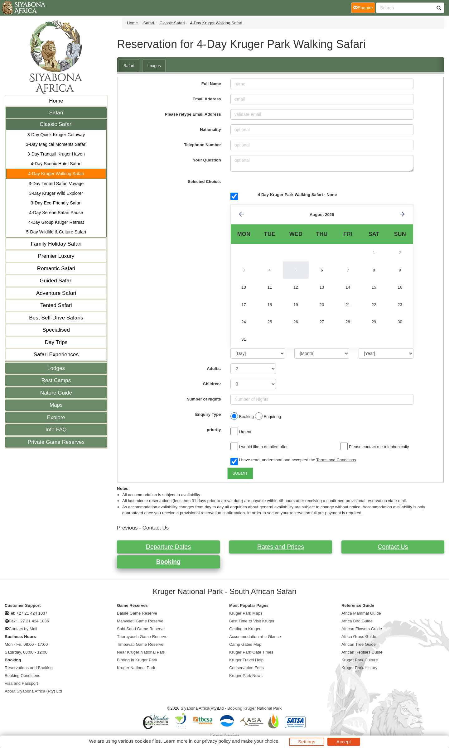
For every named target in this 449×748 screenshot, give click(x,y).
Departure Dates (168, 546)
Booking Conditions (22, 675)
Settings (306, 741)
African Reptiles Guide (362, 652)
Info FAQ (56, 430)
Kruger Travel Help (246, 660)
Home (56, 101)
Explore (56, 417)
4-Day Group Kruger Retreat (56, 222)
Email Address (207, 99)
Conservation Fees (246, 667)
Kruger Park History (359, 667)
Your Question (207, 160)
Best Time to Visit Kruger (251, 621)
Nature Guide (56, 393)
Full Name (211, 83)
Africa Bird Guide (357, 621)
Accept (343, 741)
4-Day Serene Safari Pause (56, 212)
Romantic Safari (56, 268)
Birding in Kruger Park (137, 660)
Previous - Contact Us (143, 528)
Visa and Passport (21, 683)
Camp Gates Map (245, 644)
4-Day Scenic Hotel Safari (56, 163)
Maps (56, 405)
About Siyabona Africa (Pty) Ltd (33, 691)
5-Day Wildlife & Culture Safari (56, 231)
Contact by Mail (23, 628)
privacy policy (216, 741)
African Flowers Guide (361, 628)
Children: (212, 383)
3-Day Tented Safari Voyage (56, 183)
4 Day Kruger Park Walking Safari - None (297, 194)
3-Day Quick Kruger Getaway (56, 134)
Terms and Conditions (336, 460)
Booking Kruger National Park (254, 708)
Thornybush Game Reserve (142, 636)
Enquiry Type (208, 414)
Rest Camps (56, 380)
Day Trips (56, 342)
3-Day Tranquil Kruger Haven (56, 153)
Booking (168, 561)
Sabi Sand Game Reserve (141, 628)
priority (214, 429)
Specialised (56, 330)
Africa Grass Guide (358, 636)
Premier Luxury (56, 256)
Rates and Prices (280, 546)
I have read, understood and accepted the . (293, 460)
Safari (56, 113)
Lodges (56, 368)
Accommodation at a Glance (255, 636)
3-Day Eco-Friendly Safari (56, 202)
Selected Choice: (204, 181)
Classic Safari (56, 124)
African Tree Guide (358, 644)
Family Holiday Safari (56, 244)
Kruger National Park (136, 667)
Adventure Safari (56, 293)
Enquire (364, 7)
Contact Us (393, 546)
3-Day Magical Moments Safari (56, 144)
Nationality (210, 129)
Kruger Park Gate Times (251, 652)
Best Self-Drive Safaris (56, 318)
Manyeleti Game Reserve (140, 621)
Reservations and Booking (29, 667)
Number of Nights (203, 399)
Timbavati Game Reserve (140, 644)
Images (154, 65)
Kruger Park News (246, 675)
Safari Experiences (56, 354)
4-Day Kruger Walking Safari (56, 173)
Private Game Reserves (56, 442)
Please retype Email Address (193, 114)
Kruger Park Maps (245, 613)
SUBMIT (240, 473)
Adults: (214, 368)
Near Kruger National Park (141, 652)
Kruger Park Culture (359, 660)
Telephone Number (202, 144)
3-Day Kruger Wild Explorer (56, 193)
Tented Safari (56, 305)
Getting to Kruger (245, 628)
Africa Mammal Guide (361, 613)
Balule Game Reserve (137, 613)
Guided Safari (56, 281)
